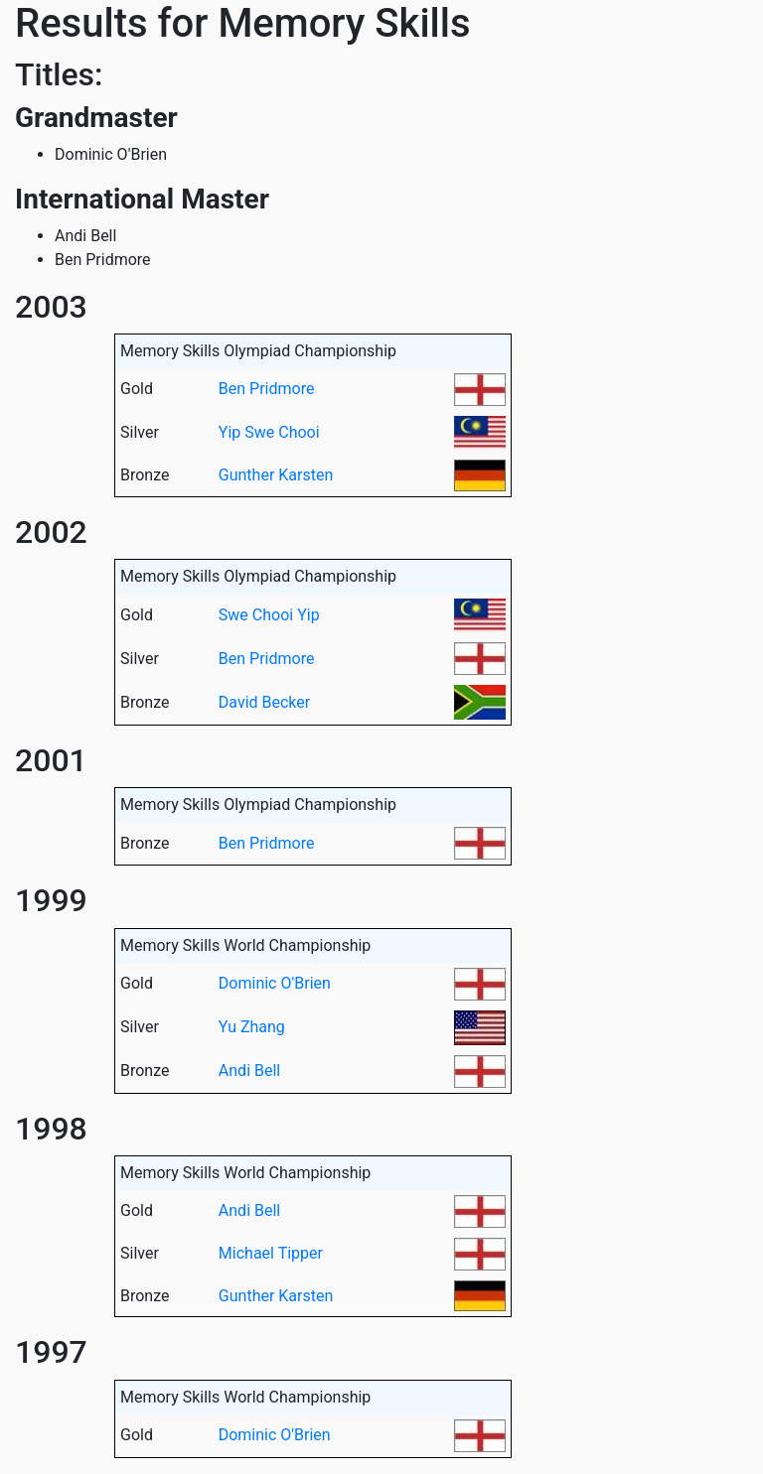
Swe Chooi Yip (269, 614)
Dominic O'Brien (275, 983)
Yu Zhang (252, 1026)
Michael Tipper (271, 1253)
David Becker (264, 702)
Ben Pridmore (267, 388)
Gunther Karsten (276, 475)
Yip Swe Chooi (269, 432)
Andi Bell (249, 1070)
